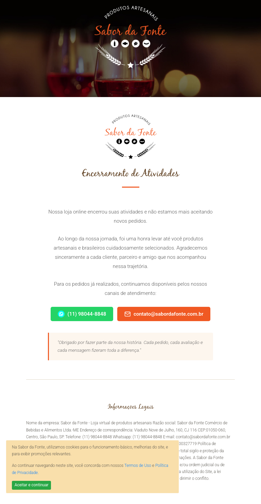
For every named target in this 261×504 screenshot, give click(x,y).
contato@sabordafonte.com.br (164, 314)
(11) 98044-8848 (82, 314)
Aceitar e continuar (32, 485)
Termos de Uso (137, 465)
